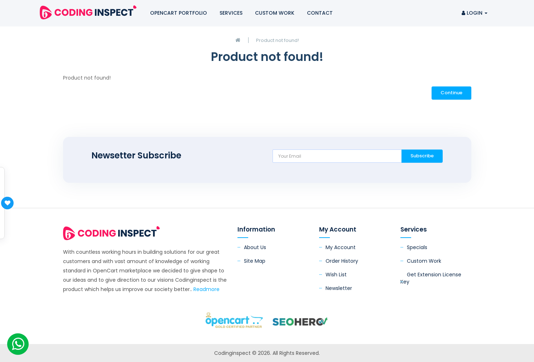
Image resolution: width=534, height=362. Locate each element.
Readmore (206, 289)
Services (231, 12)
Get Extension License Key (430, 278)
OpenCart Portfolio (178, 12)
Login (474, 12)
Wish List (336, 274)
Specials (417, 247)
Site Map (254, 261)
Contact (320, 12)
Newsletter (339, 288)
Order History (342, 261)
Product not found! (277, 40)
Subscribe (422, 155)
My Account (341, 247)
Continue (451, 92)
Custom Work (274, 12)
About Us (255, 247)
